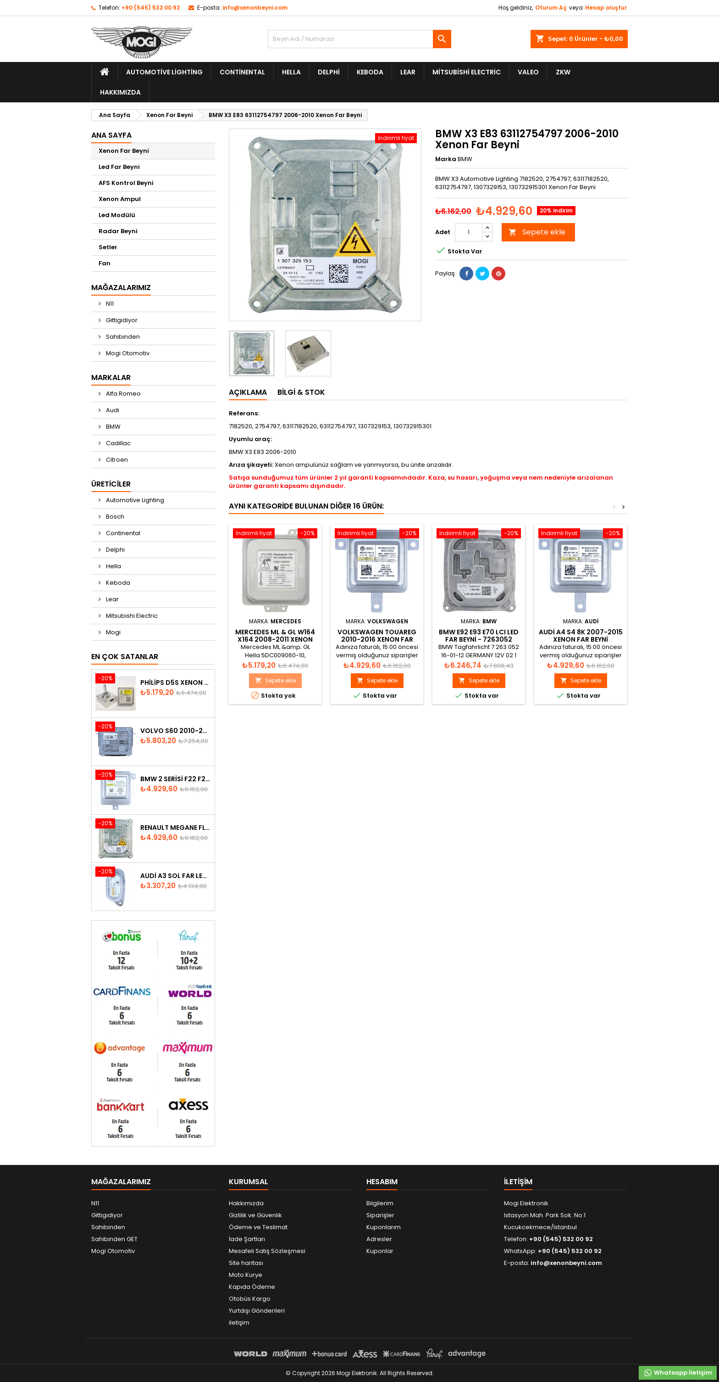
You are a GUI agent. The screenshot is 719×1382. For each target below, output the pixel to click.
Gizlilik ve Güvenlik (255, 1215)
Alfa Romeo (123, 393)
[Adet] (468, 232)
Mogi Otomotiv (127, 353)
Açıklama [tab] (248, 392)
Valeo (528, 72)
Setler (108, 247)
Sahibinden (122, 336)
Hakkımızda (120, 92)
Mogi (113, 632)
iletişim (239, 1322)
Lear (407, 72)
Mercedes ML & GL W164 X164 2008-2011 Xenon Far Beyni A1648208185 (275, 639)
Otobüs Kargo (250, 1298)
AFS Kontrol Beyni (126, 183)
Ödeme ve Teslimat (258, 1227)
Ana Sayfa (111, 135)
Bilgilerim (379, 1203)
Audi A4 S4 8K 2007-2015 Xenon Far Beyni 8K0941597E (581, 639)
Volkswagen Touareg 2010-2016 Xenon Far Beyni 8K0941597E (376, 639)
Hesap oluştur (606, 7)
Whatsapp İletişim (677, 1372)
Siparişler (380, 1215)
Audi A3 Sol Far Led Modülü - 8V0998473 (175, 875)
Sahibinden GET (114, 1239)
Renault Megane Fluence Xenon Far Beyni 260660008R (175, 827)
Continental (242, 72)
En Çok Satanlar (124, 656)
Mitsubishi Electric (466, 72)
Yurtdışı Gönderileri (257, 1310)
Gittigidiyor (121, 320)
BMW (113, 426)
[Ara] (359, 39)
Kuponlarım (383, 1227)
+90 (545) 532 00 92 (151, 7)
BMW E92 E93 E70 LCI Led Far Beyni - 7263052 (479, 635)
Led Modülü (117, 215)
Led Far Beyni (119, 166)
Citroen (116, 459)
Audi (112, 410)
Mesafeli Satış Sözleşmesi (267, 1251)
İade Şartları (247, 1239)
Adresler (379, 1239)
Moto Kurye (245, 1274)
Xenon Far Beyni (124, 150)
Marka (445, 159)
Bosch (114, 516)
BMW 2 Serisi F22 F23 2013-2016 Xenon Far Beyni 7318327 (175, 779)
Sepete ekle (537, 232)
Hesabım (382, 1181)
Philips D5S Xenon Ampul (175, 682)
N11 (109, 303)
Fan (105, 263)
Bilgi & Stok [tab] (301, 392)
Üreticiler (111, 484)
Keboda (370, 72)
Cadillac (118, 443)
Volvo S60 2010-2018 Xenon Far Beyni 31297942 (175, 730)
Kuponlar (379, 1251)
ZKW (563, 72)
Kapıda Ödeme (252, 1286)
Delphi (329, 72)
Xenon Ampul (120, 199)
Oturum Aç (551, 7)
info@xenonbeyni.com (255, 7)
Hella (291, 72)
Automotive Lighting (164, 72)
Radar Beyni (118, 231)
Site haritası (246, 1263)
